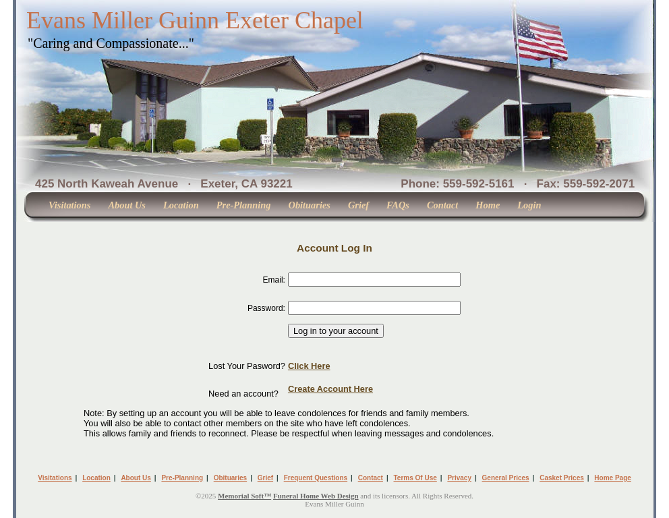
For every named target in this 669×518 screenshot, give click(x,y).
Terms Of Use (415, 478)
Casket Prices (562, 478)
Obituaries (309, 205)
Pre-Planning (243, 205)
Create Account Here (330, 389)
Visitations (69, 205)
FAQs (397, 205)
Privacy (459, 478)
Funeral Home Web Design (316, 496)
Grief (358, 205)
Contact (442, 205)
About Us (127, 205)
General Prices (505, 478)
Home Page (612, 478)
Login (529, 205)
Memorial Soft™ (244, 496)
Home (487, 205)
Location (181, 205)
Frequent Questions (315, 478)
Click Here (309, 366)
